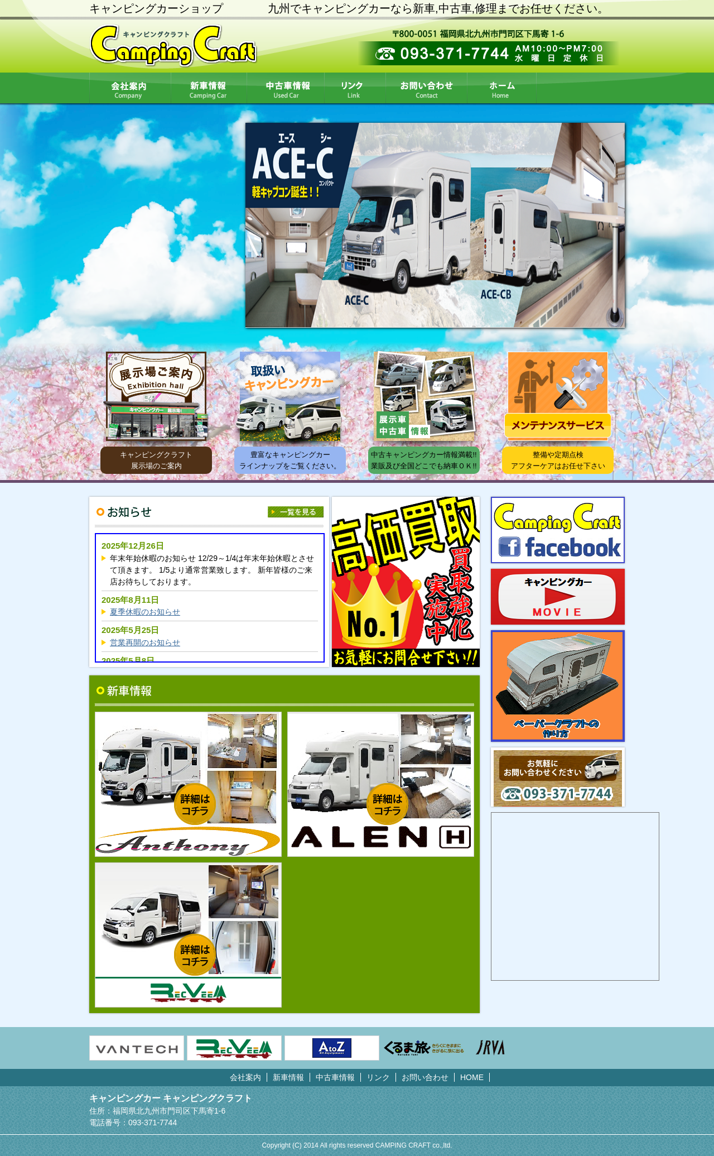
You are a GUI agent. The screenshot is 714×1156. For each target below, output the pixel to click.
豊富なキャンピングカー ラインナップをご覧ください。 (290, 460)
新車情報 (209, 88)
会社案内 (130, 88)
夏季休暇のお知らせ (145, 611)
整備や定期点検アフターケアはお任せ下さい (558, 460)
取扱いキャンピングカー (290, 396)
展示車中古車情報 (424, 396)
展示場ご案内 (156, 396)
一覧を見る (296, 511)
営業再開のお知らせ (145, 642)
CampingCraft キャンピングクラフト (173, 46)
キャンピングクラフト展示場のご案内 (156, 460)
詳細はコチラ (195, 804)
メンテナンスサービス (558, 396)
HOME (502, 88)
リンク (355, 88)
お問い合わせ (426, 88)
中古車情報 (286, 88)
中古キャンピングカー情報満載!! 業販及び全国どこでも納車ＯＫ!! (423, 460)
